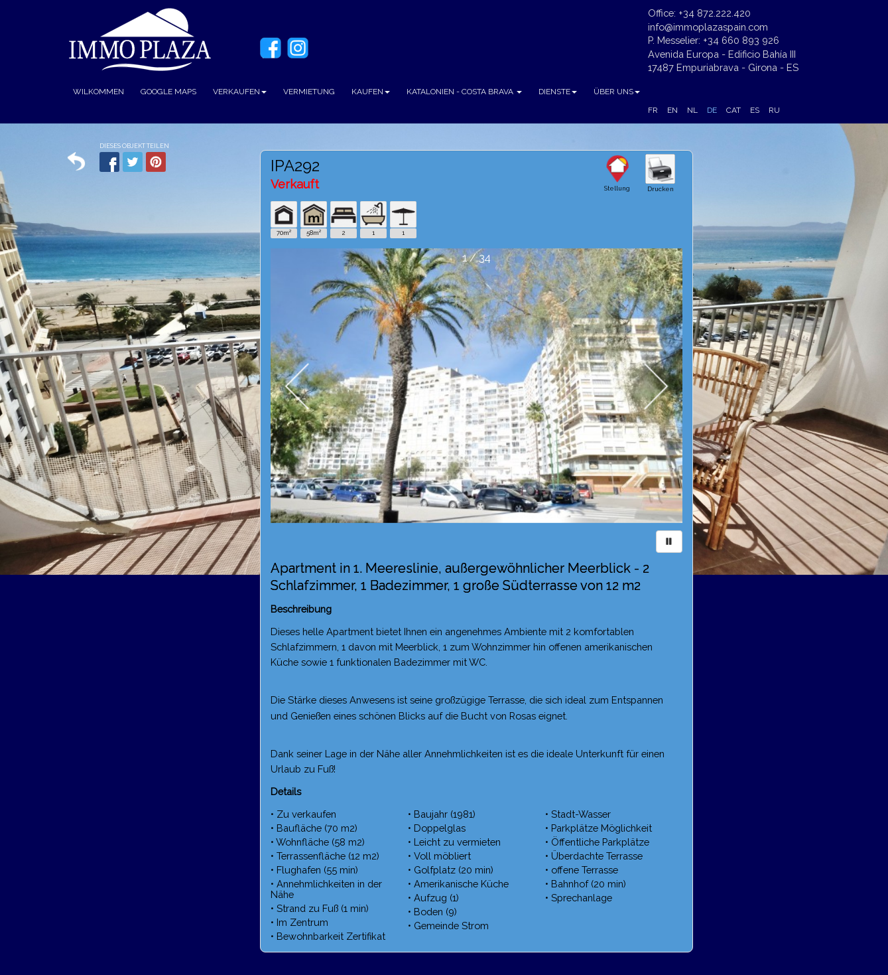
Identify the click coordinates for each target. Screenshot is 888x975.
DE (712, 110)
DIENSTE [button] (558, 91)
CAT (733, 110)
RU (774, 110)
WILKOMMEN (98, 91)
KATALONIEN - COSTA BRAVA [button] (464, 91)
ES (754, 110)
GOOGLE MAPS (168, 91)
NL (692, 110)
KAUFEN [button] (370, 91)
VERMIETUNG (309, 91)
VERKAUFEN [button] (240, 91)
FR (653, 110)
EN (672, 110)
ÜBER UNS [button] (617, 91)
